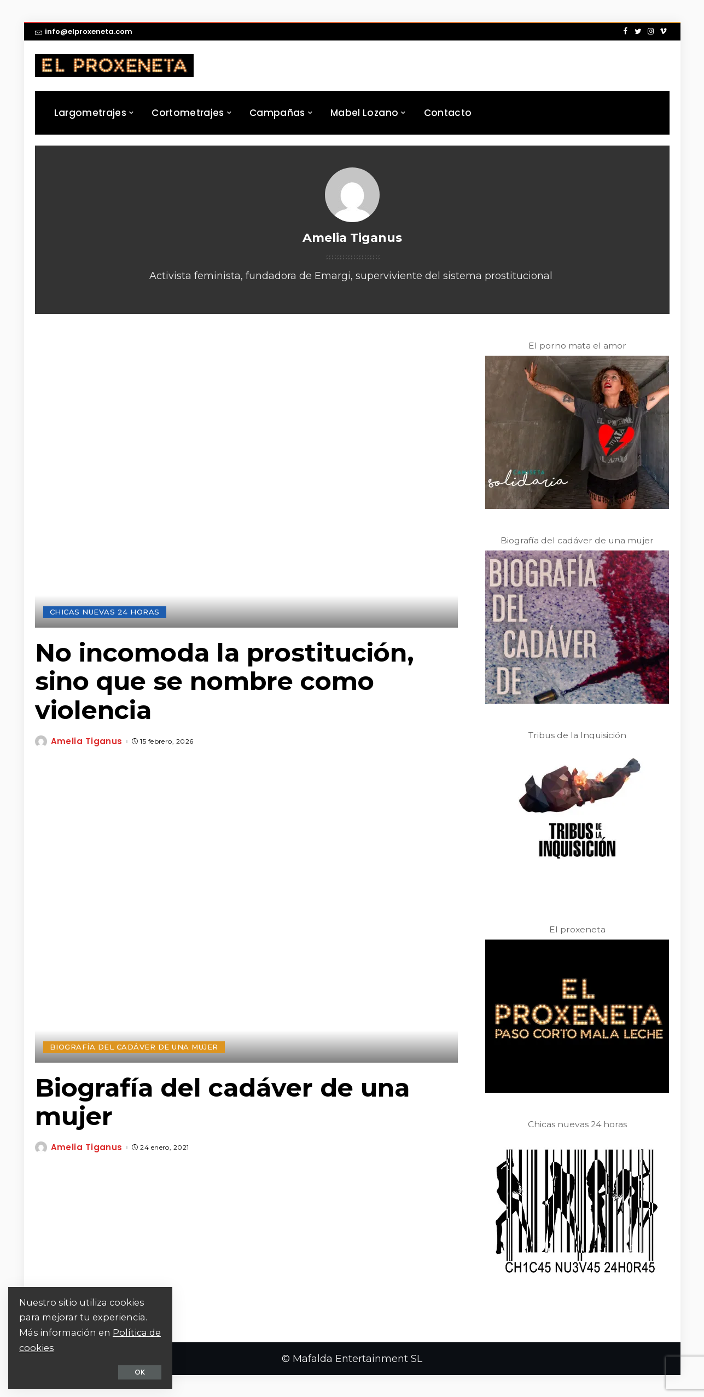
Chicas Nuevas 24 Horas (105, 611)
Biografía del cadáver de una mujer (222, 1102)
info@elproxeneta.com (83, 31)
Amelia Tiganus (87, 741)
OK (140, 1372)
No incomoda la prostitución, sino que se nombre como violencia (224, 681)
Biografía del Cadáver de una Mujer (134, 1046)
